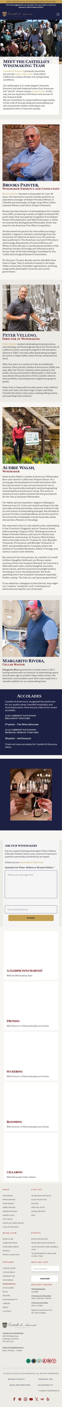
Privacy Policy (16, 1379)
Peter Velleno (9, 343)
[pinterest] (19, 1399)
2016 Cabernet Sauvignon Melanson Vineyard (20, 717)
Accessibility (45, 1385)
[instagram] (25, 1399)
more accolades (24, 744)
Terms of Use (45, 1379)
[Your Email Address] (31, 909)
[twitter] (36, 1399)
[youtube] (31, 1399)
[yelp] (47, 1399)
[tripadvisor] (42, 1399)
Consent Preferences (48, 1391)
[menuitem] (17, 1195)
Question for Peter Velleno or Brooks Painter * (30, 867)
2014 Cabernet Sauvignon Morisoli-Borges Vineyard (22, 731)
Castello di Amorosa (13, 71)
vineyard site (38, 91)
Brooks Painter (10, 193)
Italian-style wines (24, 73)
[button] (58, 14)
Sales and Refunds (20, 1385)
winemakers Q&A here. (32, 862)
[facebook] (14, 1399)
